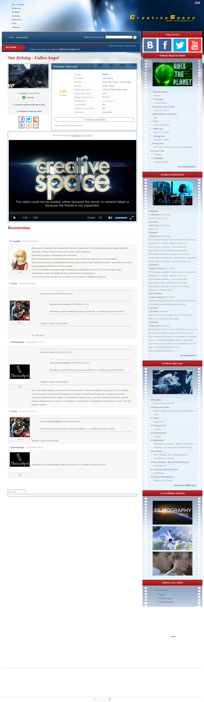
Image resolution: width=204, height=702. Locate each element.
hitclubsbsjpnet (166, 598)
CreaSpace (76, 135)
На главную (18, 4)
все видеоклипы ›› (187, 166)
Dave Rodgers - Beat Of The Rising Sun (171, 462)
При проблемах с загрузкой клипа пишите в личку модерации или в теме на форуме (69, 45)
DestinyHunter (160, 433)
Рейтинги (17, 20)
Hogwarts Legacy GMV (164, 106)
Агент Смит (159, 151)
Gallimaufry (154, 214)
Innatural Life (160, 425)
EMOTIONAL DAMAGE (165, 114)
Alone (156, 418)
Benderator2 (159, 440)
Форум (16, 27)
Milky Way (158, 128)
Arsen (51, 293)
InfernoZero (154, 225)
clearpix (162, 594)
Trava (156, 121)
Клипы (15, 12)
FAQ (14, 23)
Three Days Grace (110, 82)
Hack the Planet (161, 92)
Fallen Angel (125, 82)
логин (11, 37)
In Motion (158, 451)
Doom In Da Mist (161, 407)
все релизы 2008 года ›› (185, 485)
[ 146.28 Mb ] (28, 93)
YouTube (87, 135)
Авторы (16, 16)
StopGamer (159, 143)
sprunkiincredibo (166, 602)
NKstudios (154, 311)
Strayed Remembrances (164, 477)
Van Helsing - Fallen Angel (65, 66)
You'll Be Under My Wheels (166, 469)
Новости (16, 8)
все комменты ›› (189, 355)
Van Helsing (107, 78)
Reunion (157, 399)
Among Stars (159, 136)
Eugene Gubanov (156, 268)
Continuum (159, 99)
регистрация (22, 37)
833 (104, 104)
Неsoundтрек (64, 304)
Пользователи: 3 (162, 590)
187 (104, 108)
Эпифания (158, 158)
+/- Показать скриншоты (94, 119)
